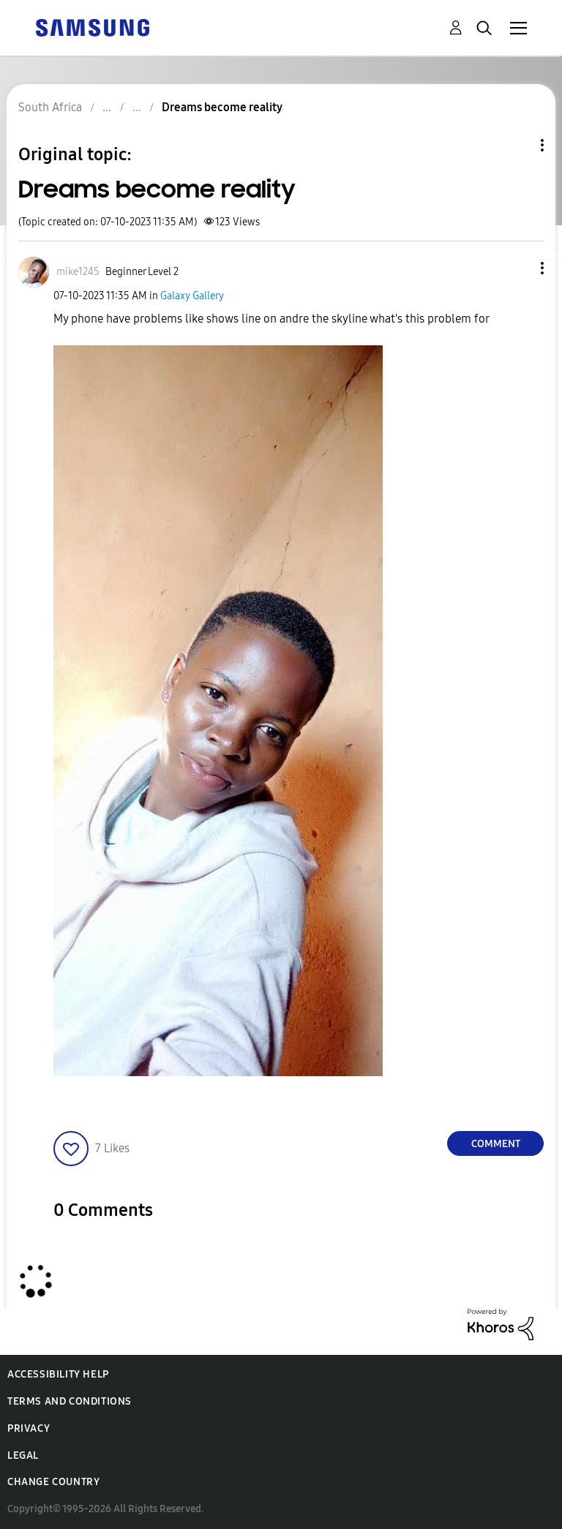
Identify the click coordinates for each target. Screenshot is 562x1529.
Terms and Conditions (69, 1401)
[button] (518, 268)
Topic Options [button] (517, 145)
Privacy (28, 1428)
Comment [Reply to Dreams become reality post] (495, 1144)
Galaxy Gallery (192, 296)
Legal (23, 1455)
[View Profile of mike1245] (78, 272)
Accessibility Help (58, 1374)
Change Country (53, 1482)
